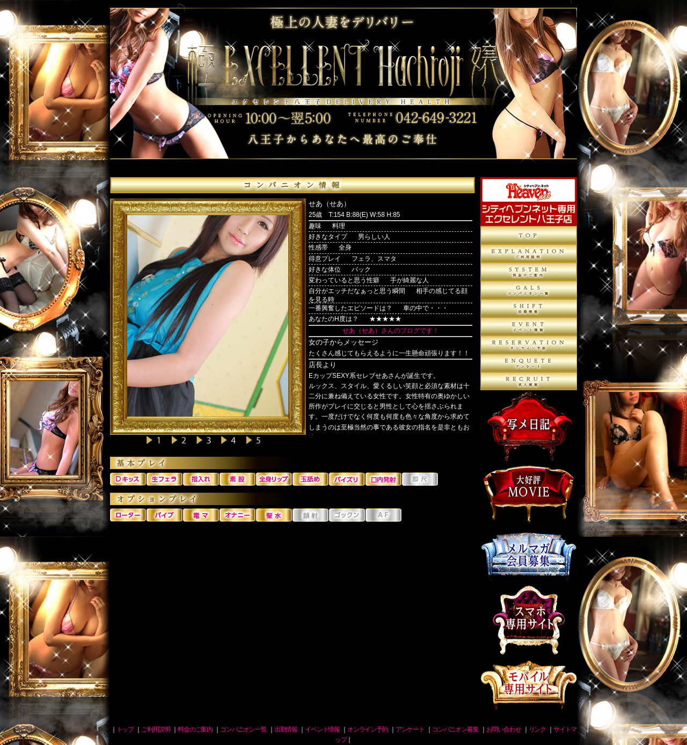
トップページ (528, 235)
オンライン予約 (528, 344)
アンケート (528, 363)
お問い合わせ (503, 729)
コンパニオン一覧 (528, 290)
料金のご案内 (528, 271)
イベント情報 (322, 729)
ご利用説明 (528, 253)
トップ (125, 729)
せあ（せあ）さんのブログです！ (390, 330)
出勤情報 (528, 308)
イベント (528, 326)
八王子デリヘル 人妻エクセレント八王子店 (343, 88)
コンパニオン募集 (528, 381)
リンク (537, 729)
